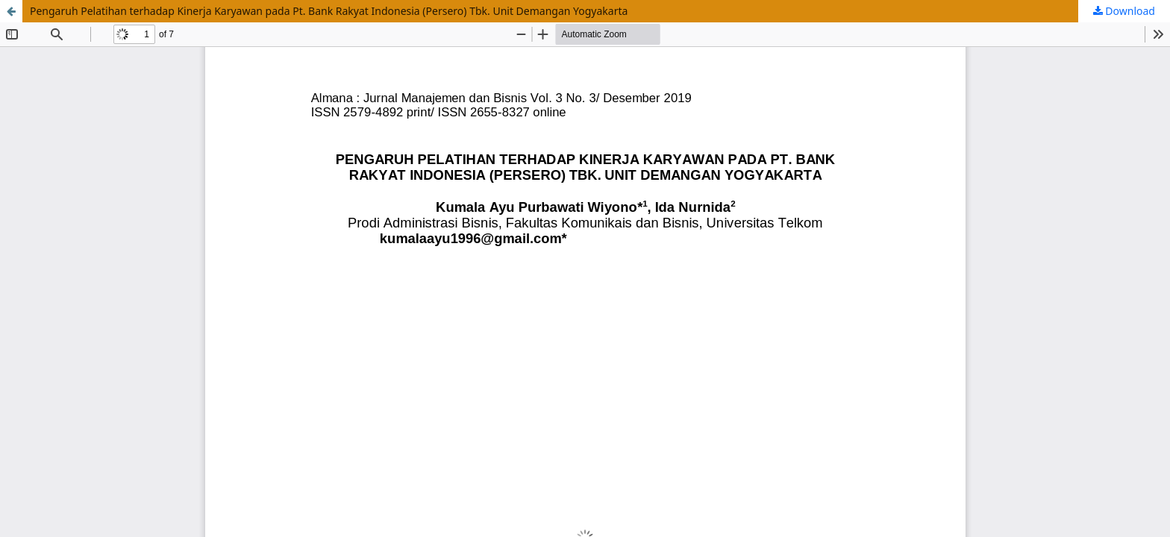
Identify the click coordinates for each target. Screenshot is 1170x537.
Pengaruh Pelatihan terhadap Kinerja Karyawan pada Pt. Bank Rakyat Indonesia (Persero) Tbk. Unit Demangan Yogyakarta (329, 11)
